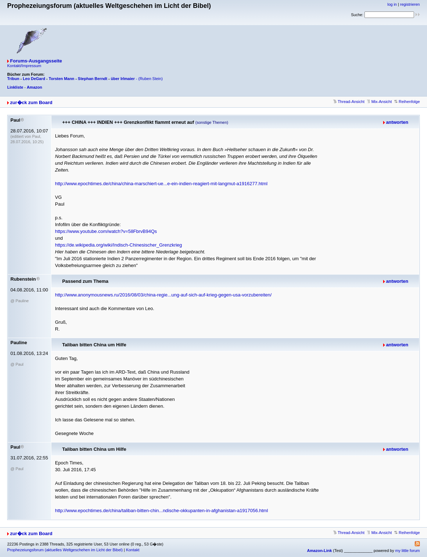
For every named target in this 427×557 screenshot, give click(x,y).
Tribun (13, 78)
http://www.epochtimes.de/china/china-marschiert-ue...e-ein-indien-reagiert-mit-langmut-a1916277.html (161, 183)
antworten (397, 122)
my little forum (407, 550)
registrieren (410, 4)
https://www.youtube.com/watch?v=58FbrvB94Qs (106, 231)
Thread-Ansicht (348, 101)
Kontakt (132, 550)
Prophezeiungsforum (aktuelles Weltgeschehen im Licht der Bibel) (65, 550)
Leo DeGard (34, 78)
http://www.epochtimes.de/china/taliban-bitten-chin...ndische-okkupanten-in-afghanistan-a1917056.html (161, 510)
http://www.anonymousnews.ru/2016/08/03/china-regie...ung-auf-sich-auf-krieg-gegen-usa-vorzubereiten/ (163, 295)
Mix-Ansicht (379, 101)
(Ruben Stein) (150, 78)
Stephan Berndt (92, 78)
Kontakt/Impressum (24, 66)
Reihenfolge (407, 101)
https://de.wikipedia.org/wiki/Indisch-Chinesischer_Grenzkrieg (118, 245)
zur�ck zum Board (31, 102)
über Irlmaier (123, 78)
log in (392, 4)
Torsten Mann (61, 78)
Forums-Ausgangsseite (36, 61)
